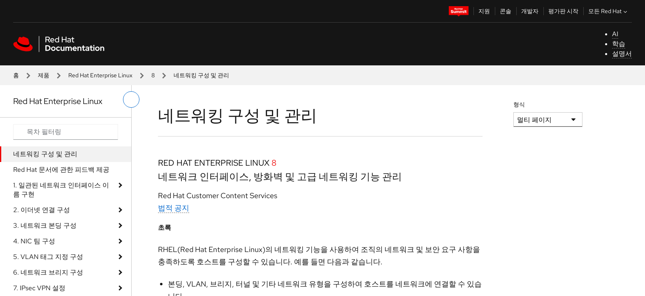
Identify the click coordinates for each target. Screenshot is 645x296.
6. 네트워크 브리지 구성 (48, 272)
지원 (484, 11)
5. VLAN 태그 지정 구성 (48, 256)
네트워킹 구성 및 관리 (45, 154)
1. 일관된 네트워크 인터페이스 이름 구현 (61, 190)
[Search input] (65, 132)
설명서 (622, 53)
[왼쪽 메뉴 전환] (131, 99)
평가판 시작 (563, 11)
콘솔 (505, 11)
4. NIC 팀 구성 (34, 241)
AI (615, 34)
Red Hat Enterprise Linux (100, 75)
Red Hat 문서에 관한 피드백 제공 (61, 169)
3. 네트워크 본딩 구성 (45, 225)
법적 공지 (173, 208)
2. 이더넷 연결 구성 (41, 210)
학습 (618, 43)
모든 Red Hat (608, 11)
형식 (519, 104)
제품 (43, 75)
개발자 (529, 11)
